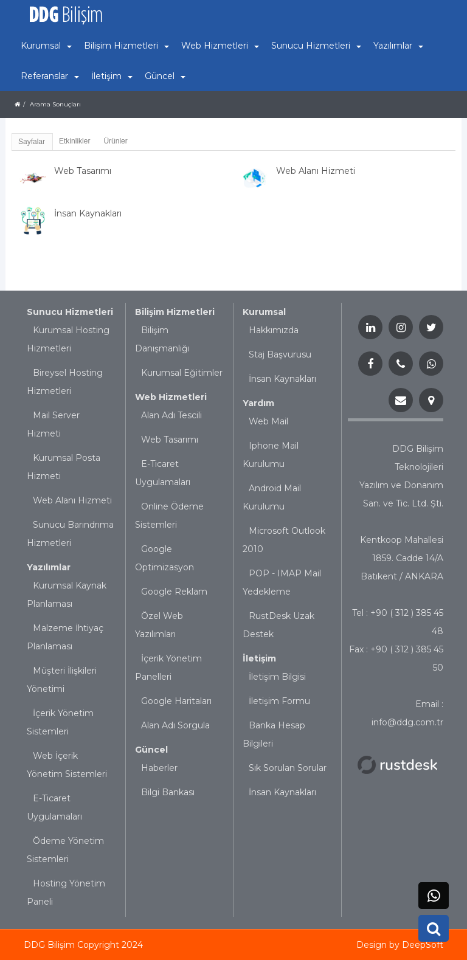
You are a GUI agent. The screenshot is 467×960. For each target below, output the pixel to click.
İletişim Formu (279, 701)
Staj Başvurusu (280, 354)
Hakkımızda (274, 330)
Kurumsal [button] (46, 45)
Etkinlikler (74, 141)
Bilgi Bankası (168, 792)
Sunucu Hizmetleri (70, 311)
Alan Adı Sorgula (175, 725)
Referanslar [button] (50, 76)
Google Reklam (174, 591)
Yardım (258, 403)
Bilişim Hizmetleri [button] (126, 45)
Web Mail (268, 421)
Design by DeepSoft (399, 944)
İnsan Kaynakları (282, 378)
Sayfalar (31, 141)
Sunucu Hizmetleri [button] (316, 45)
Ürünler (115, 141)
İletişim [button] (112, 76)
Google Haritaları (176, 701)
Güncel (151, 749)
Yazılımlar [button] (398, 45)
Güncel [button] (165, 76)
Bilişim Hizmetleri (175, 311)
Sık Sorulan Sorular (288, 767)
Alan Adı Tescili (171, 415)
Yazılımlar (49, 567)
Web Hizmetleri (171, 397)
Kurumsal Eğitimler (182, 372)
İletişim (259, 658)
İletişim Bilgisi (277, 676)
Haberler (159, 767)
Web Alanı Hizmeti (72, 500)
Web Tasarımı (169, 439)
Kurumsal (264, 311)
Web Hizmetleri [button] (220, 45)
